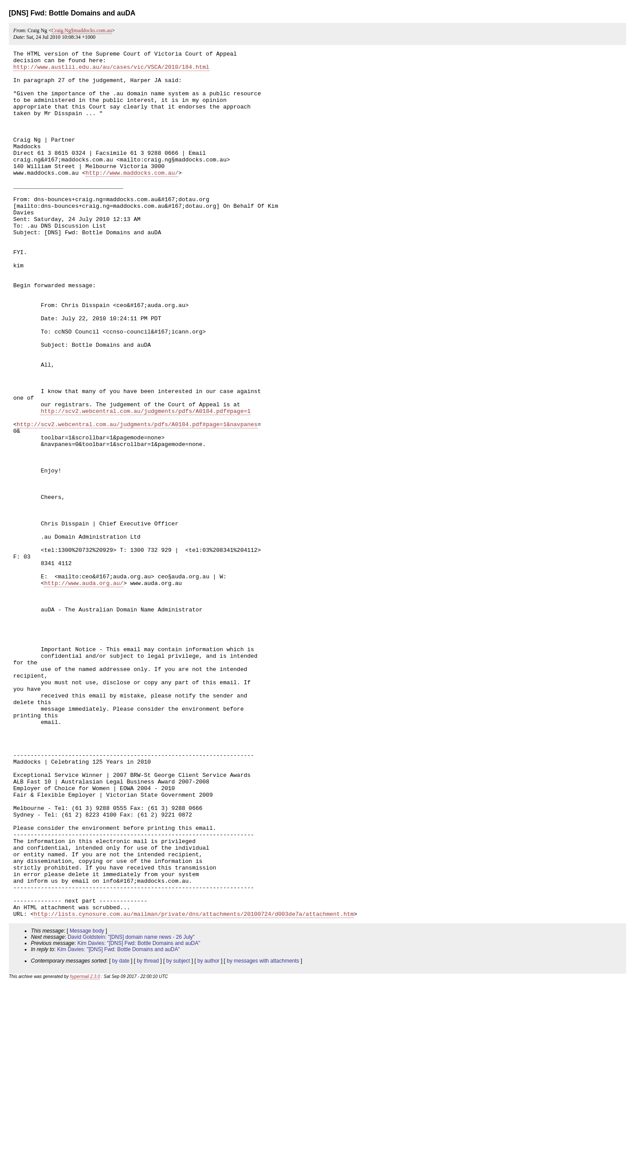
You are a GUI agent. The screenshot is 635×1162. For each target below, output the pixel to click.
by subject (178, 1134)
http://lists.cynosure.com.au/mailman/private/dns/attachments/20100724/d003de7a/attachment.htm (194, 1087)
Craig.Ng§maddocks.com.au (82, 30)
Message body (87, 1104)
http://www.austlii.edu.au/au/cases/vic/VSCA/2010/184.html (111, 71)
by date (120, 1134)
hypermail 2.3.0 (85, 1149)
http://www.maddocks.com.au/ (132, 198)
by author (209, 1134)
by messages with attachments (263, 1134)
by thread (148, 1134)
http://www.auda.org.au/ (83, 690)
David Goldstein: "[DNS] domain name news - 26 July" (130, 1110)
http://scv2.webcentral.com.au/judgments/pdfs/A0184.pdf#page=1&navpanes (137, 499)
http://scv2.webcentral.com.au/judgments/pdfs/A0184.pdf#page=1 (145, 483)
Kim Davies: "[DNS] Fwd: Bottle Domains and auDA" (138, 1116)
